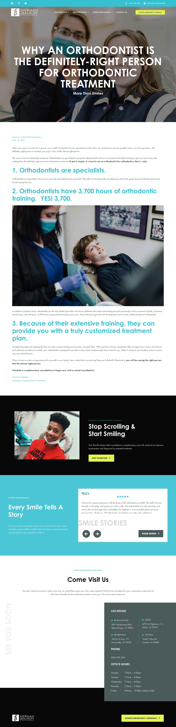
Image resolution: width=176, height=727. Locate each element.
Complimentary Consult (150, 12)
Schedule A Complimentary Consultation (29, 380)
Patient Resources (103, 12)
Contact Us (121, 12)
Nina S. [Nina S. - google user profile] (86, 493)
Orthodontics (81, 12)
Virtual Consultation (20, 377)
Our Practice (61, 12)
